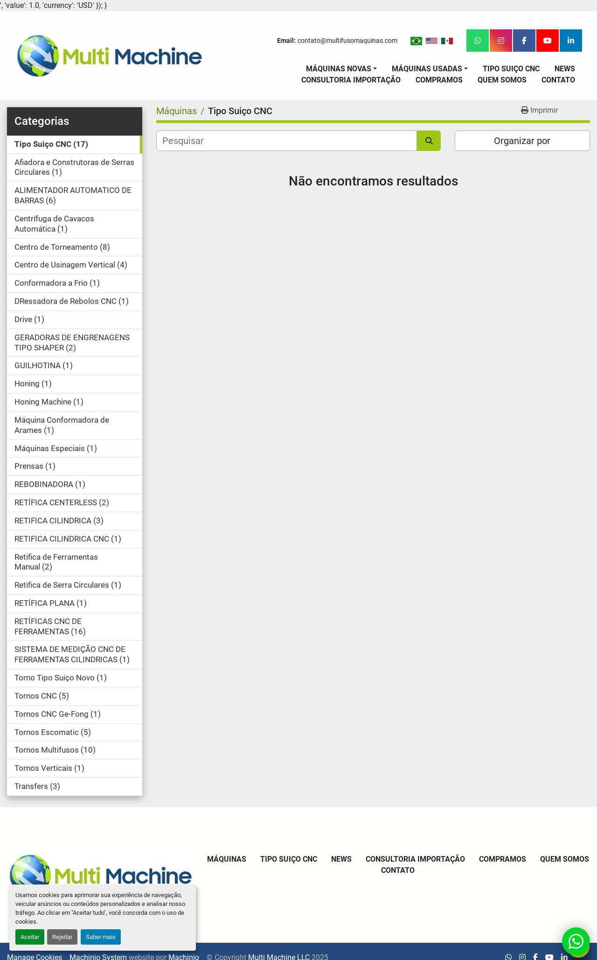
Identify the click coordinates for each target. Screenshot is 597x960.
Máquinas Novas (338, 68)
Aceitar (30, 936)
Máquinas (226, 859)
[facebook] (524, 40)
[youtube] (547, 40)
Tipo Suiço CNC (511, 68)
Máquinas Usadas (427, 68)
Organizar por (522, 140)
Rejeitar (62, 936)
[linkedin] (571, 40)
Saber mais (101, 936)
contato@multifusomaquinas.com (347, 40)
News (565, 68)
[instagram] (501, 40)
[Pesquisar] (286, 140)
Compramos (439, 79)
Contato (558, 79)
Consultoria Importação (351, 79)
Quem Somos (502, 79)
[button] (341, 69)
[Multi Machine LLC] (100, 874)
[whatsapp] (477, 40)
